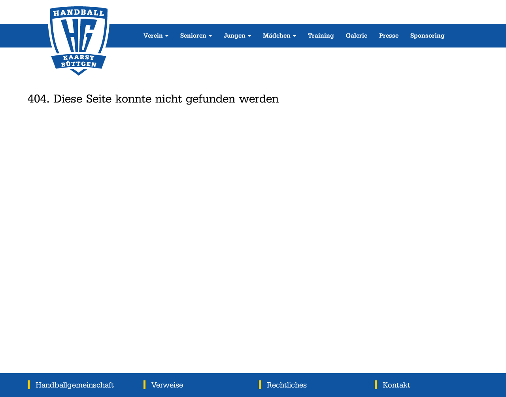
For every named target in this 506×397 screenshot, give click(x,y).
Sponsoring (427, 35)
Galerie (356, 35)
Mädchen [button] (279, 35)
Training (321, 35)
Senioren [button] (196, 35)
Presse (388, 35)
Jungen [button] (237, 35)
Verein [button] (155, 35)
